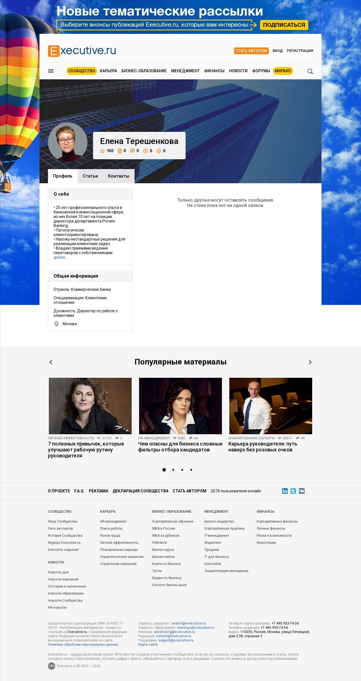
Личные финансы (271, 529)
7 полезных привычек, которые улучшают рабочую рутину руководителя (86, 450)
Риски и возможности (274, 536)
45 (303, 438)
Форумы (261, 71)
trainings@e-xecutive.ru (195, 628)
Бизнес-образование (144, 71)
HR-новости (57, 608)
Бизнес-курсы (163, 550)
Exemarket (212, 564)
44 (196, 438)
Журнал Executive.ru (64, 543)
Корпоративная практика (224, 529)
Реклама (98, 491)
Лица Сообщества (62, 521)
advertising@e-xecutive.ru (174, 632)
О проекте (59, 491)
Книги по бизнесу (166, 564)
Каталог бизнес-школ (169, 585)
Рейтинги (159, 543)
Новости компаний (63, 579)
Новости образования (65, 593)
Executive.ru (77, 632)
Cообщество (60, 512)
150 (106, 151)
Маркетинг (212, 543)
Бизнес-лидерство (219, 521)
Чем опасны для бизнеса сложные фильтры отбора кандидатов (180, 447)
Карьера (108, 71)
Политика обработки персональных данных (83, 645)
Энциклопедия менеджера (226, 571)
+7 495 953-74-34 (285, 623)
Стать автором (251, 51)
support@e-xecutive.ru (176, 640)
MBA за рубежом (165, 536)
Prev (51, 362)
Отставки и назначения (67, 586)
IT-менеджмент (216, 536)
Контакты (118, 176)
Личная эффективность (71, 438)
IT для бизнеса (216, 557)
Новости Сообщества (65, 601)
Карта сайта (148, 645)
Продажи (211, 550)
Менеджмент (185, 71)
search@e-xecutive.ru (188, 623)
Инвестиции (266, 543)
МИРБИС (283, 71)
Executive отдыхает (63, 550)
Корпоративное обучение (172, 521)
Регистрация (300, 51)
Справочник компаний (118, 564)
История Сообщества (65, 536)
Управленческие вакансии (122, 557)
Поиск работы (111, 529)
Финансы (214, 71)
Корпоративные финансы (277, 521)
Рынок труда (110, 536)
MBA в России (163, 529)
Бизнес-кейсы (163, 557)
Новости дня (58, 572)
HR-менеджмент (154, 438)
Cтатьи (90, 176)
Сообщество (81, 71)
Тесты (157, 571)
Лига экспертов (60, 529)
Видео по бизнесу (167, 578)
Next (310, 362)
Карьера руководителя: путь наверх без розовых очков (262, 447)
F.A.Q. (79, 491)
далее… (61, 257)
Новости (238, 71)
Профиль (62, 176)
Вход (278, 51)
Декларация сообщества (140, 491)
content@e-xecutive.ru (173, 636)
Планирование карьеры (251, 438)
